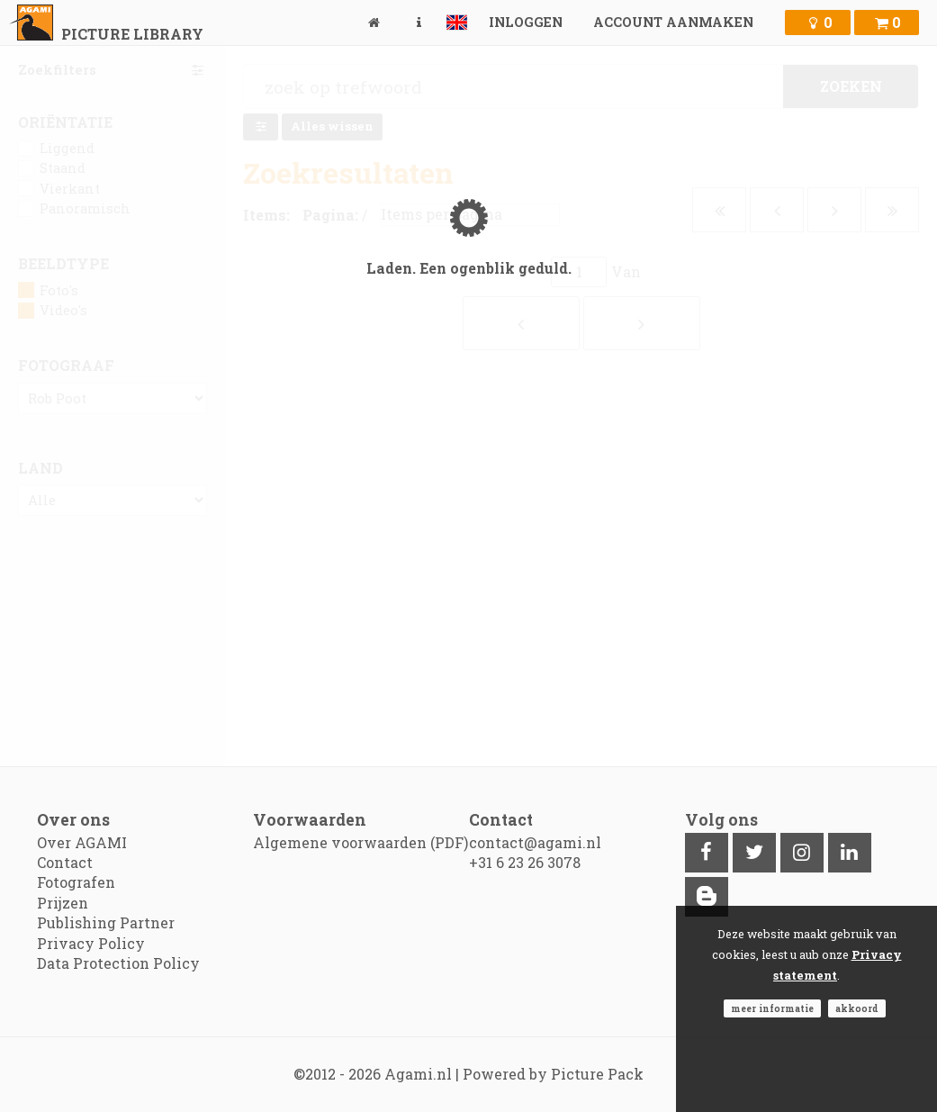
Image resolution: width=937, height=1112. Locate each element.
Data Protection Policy (118, 963)
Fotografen (76, 881)
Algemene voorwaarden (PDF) (360, 842)
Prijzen (62, 902)
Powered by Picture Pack (553, 1073)
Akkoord (856, 1008)
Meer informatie (772, 1008)
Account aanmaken (673, 22)
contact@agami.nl (535, 842)
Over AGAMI (82, 842)
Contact (65, 862)
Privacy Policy (91, 943)
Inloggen (526, 22)
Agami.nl (418, 1073)
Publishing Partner (106, 922)
